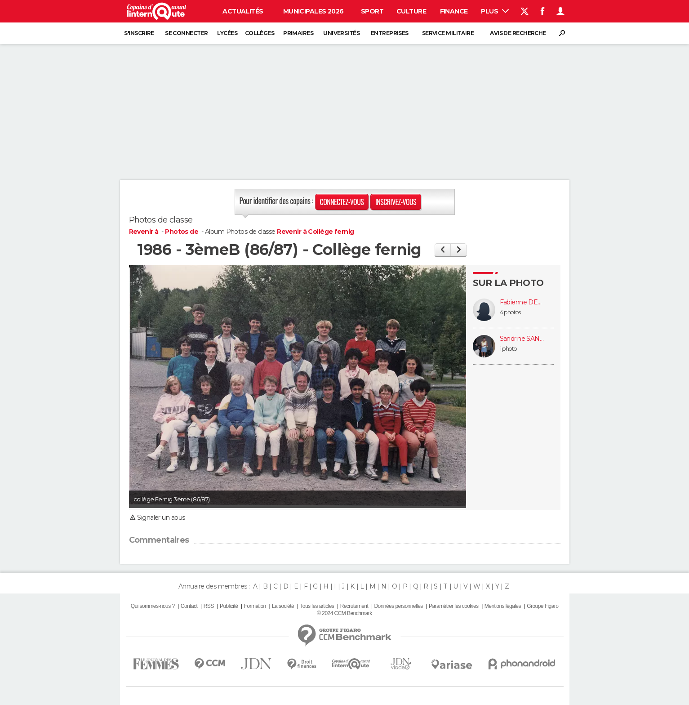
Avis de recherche (518, 33)
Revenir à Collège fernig (315, 232)
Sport (372, 11)
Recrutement (354, 606)
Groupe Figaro (542, 606)
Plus (494, 11)
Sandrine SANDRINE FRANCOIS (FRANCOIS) (522, 339)
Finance (454, 11)
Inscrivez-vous (395, 201)
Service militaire (448, 33)
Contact (189, 606)
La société (283, 606)
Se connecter (186, 33)
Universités (341, 33)
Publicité (229, 606)
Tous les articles (317, 606)
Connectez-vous (342, 201)
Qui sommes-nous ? (153, 606)
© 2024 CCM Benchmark (344, 613)
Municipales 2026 (313, 11)
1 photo (508, 348)
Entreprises (390, 33)
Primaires (298, 33)
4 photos (510, 312)
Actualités (242, 11)
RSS (209, 606)
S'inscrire (139, 33)
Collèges (260, 33)
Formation (255, 606)
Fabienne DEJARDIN (522, 302)
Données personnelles (398, 606)
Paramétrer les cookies (453, 606)
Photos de (182, 232)
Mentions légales (503, 606)
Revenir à (144, 232)
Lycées (227, 33)
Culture (411, 11)
